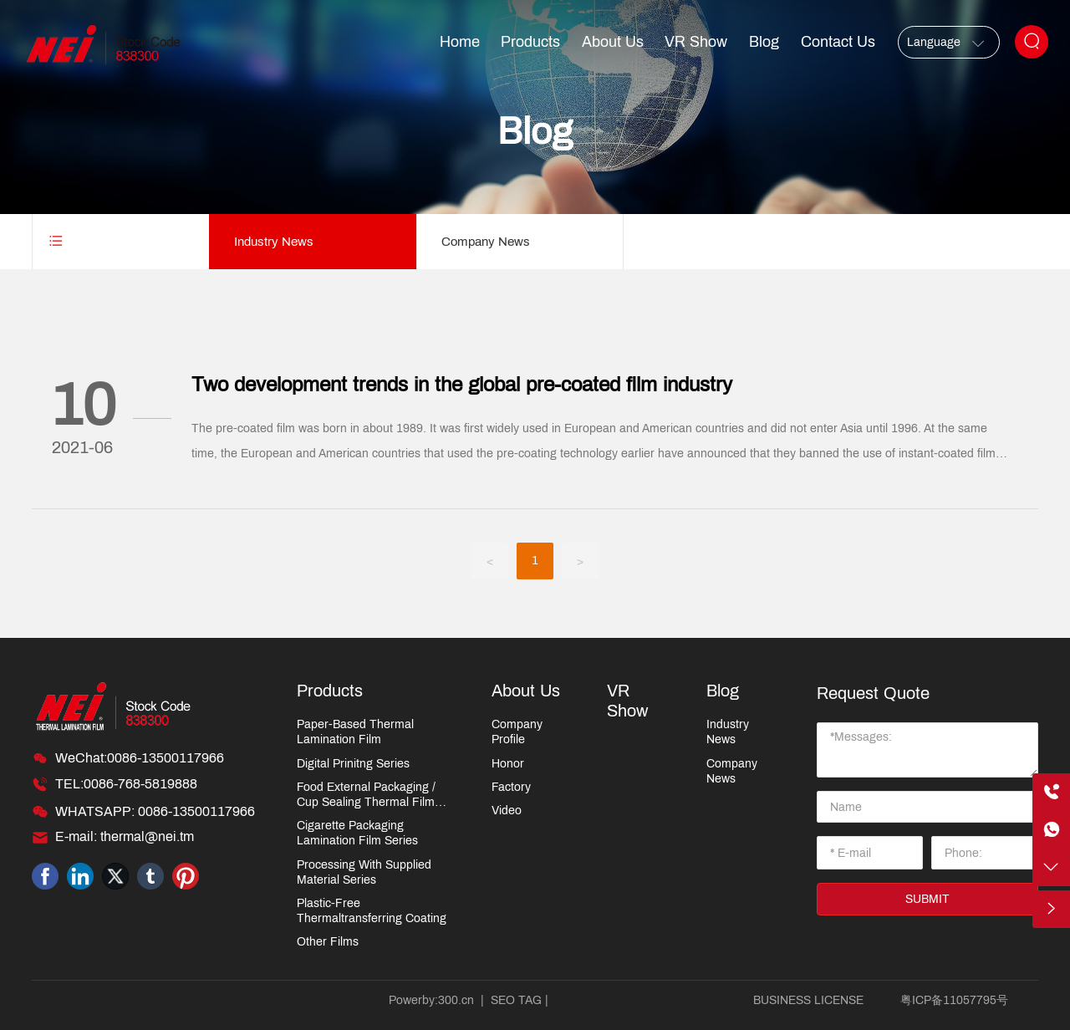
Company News (485, 241)
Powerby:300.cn (431, 1000)
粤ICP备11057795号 (954, 1000)
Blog (535, 131)
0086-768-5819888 (140, 784)
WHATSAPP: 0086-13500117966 (155, 811)
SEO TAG (516, 1000)
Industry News (273, 241)
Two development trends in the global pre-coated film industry (461, 384)
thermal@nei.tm (147, 836)
